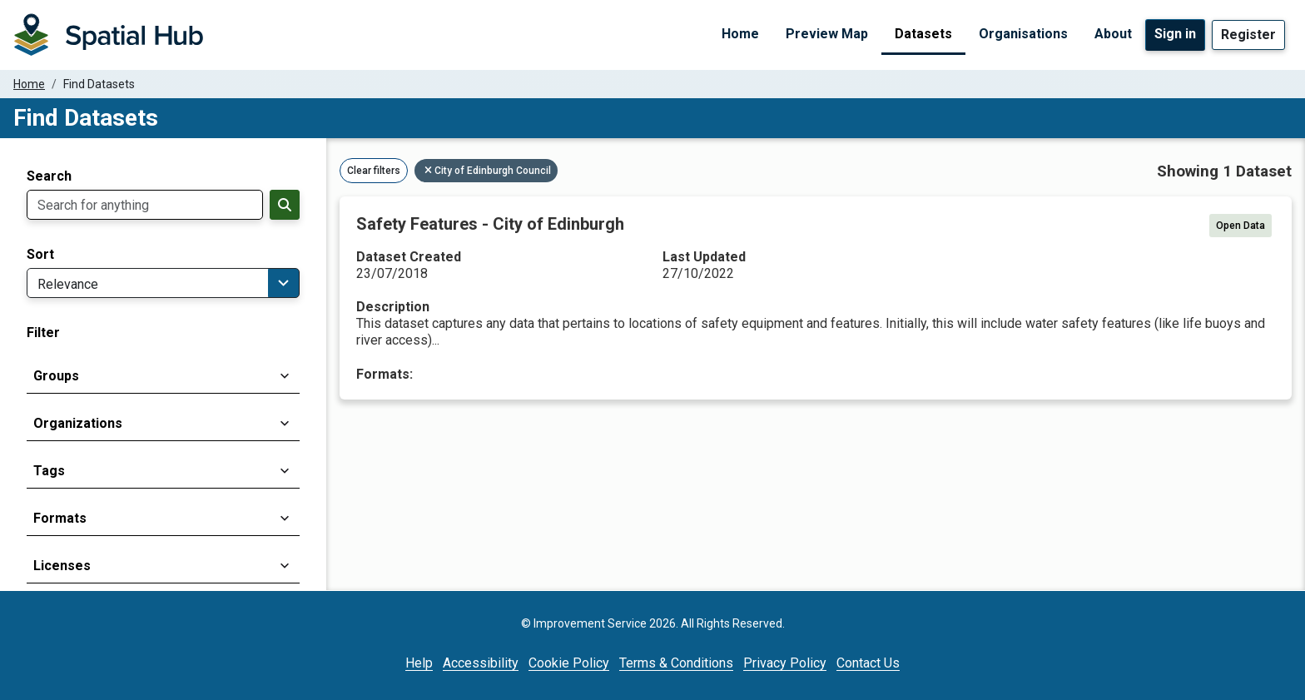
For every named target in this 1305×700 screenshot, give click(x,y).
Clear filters (373, 170)
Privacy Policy (784, 663)
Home (740, 34)
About (1113, 34)
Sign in (1175, 34)
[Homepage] (108, 35)
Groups (56, 376)
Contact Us (868, 663)
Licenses (62, 565)
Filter (43, 333)
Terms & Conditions (676, 663)
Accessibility (481, 663)
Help (419, 663)
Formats (60, 518)
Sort (40, 254)
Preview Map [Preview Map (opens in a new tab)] (827, 34)
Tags (49, 471)
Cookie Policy (568, 663)
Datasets (923, 34)
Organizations (77, 423)
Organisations (1023, 34)
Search (49, 176)
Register (1248, 34)
